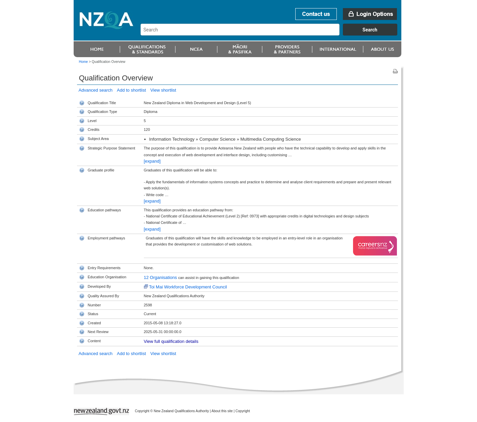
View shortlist (163, 90)
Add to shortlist (131, 90)
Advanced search (95, 90)
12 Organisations (161, 277)
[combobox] (272, 34)
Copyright (242, 411)
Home (83, 62)
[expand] (152, 161)
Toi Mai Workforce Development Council (188, 286)
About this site (222, 411)
